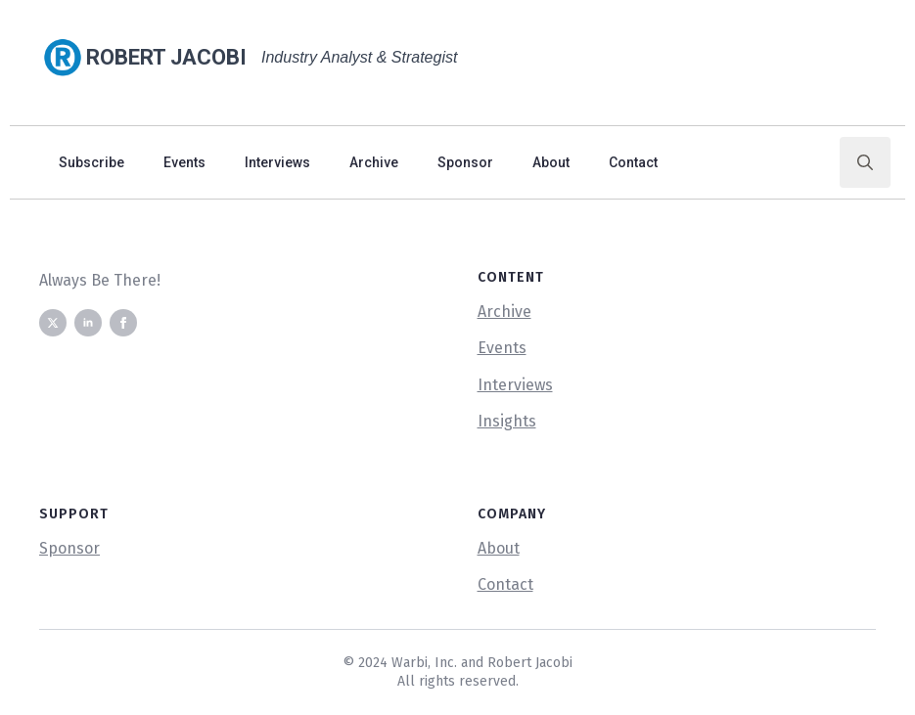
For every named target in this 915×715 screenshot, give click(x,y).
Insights (507, 421)
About (551, 162)
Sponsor (465, 162)
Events (184, 162)
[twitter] (53, 322)
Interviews (277, 162)
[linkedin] (88, 322)
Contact (633, 162)
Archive (373, 162)
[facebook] (123, 322)
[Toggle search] (865, 162)
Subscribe (91, 162)
